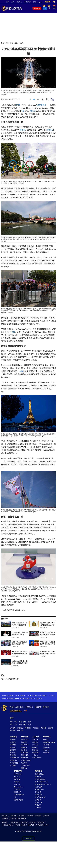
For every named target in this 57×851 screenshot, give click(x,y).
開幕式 (32, 111)
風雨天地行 (38, 794)
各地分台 (19, 2)
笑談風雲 (35, 742)
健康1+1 (46, 739)
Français (18, 698)
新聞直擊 (13, 750)
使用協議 (38, 816)
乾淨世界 (33, 822)
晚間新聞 (13, 747)
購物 (25, 711)
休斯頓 (34, 695)
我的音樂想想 (18, 800)
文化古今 (35, 755)
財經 (24, 722)
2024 (18, 105)
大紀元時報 (23, 822)
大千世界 (17, 789)
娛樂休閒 (18, 771)
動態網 (25, 825)
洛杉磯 (22, 695)
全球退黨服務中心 (8, 825)
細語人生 (24, 768)
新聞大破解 (24, 752)
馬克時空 (24, 763)
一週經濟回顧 (14, 757)
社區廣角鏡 (13, 760)
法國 (39, 695)
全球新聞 (13, 739)
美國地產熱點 (36, 757)
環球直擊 (13, 742)
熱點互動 (24, 742)
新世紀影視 (39, 825)
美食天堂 (17, 782)
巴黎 (39, 105)
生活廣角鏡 (17, 774)
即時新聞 (28, 728)
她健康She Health (49, 742)
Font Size (47, 99)
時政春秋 (24, 747)
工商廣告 (38, 807)
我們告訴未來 (39, 774)
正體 (25, 2)
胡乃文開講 (46, 745)
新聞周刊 (13, 752)
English (11, 698)
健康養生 (47, 737)
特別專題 (38, 771)
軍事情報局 (24, 755)
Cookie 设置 (28, 838)
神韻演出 (12, 730)
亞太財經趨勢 (14, 763)
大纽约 (10, 695)
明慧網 (18, 825)
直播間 (46, 707)
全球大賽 (20, 730)
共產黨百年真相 (40, 779)
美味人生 (17, 784)
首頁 (2, 43)
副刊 (6, 43)
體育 (11, 43)
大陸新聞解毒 (25, 765)
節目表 (38, 707)
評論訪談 (24, 737)
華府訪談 (13, 755)
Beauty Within (18, 787)
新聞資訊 (19, 707)
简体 (29, 2)
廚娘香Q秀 (17, 792)
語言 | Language (38, 2)
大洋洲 (28, 695)
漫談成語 (35, 750)
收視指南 (22, 816)
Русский (26, 698)
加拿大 (16, 695)
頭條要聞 (12, 728)
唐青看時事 (24, 757)
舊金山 (44, 695)
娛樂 (29, 722)
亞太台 (51, 695)
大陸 (15, 724)
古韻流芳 (35, 745)
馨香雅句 (35, 747)
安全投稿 (46, 816)
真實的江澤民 (39, 789)
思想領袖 (24, 750)
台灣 (20, 724)
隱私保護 (30, 816)
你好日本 (17, 776)
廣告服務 (5, 818)
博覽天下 (43, 728)
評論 (15, 722)
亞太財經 (13, 765)
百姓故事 (38, 800)
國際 (11, 722)
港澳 (20, 722)
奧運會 (16, 43)
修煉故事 (38, 805)
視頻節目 (29, 707)
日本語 (33, 698)
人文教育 (36, 737)
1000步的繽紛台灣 (19, 796)
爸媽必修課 (35, 752)
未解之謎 (35, 739)
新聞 (11, 718)
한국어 (39, 698)
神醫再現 (46, 750)
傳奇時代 (38, 776)
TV (45, 8)
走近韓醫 (46, 752)
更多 (47, 825)
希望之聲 (41, 822)
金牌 (13, 332)
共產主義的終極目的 (41, 782)
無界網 (31, 825)
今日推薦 (36, 728)
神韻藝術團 (14, 822)
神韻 (7, 2)
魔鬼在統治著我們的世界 (43, 784)
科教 (24, 724)
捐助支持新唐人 (16, 711)
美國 (11, 724)
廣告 (54, 2)
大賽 (12, 2)
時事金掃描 (24, 745)
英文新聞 (47, 2)
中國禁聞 (13, 745)
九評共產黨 (38, 787)
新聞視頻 (13, 737)
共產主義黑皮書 (40, 797)
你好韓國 (17, 779)
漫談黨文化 (38, 802)
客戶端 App (22, 818)
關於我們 (13, 816)
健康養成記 (46, 747)
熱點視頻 (20, 728)
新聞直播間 (37, 8)
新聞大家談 (24, 739)
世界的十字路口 (26, 760)
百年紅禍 (38, 792)
